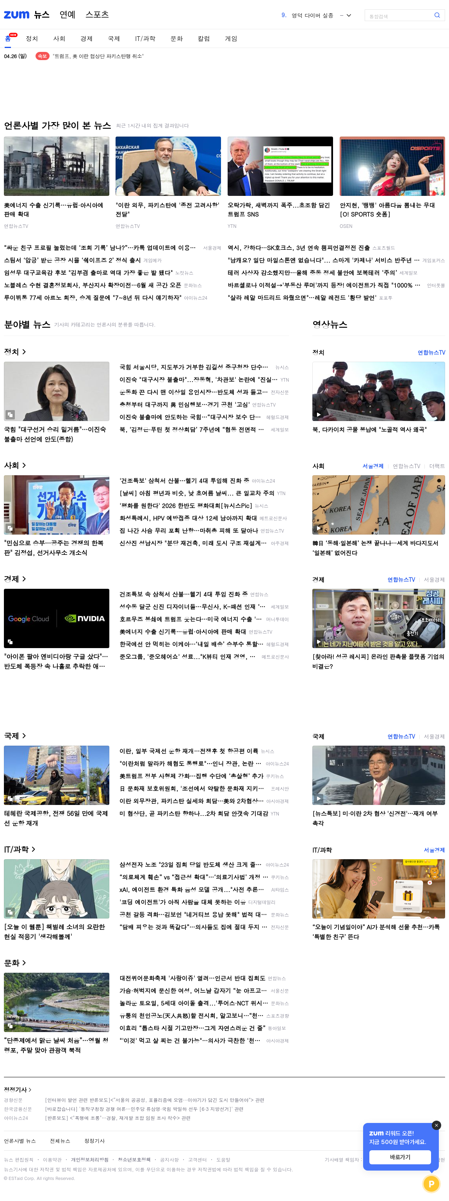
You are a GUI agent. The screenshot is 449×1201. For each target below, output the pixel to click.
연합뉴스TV (16, 225)
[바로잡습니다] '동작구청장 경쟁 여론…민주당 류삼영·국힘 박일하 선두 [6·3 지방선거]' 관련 (144, 1108)
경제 (86, 38)
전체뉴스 (60, 1140)
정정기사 (15, 1090)
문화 (176, 38)
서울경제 (373, 466)
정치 (32, 38)
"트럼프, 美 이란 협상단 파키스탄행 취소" (98, 56)
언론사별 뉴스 (20, 1140)
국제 (114, 38)
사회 (59, 38)
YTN (232, 225)
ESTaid (16, 1178)
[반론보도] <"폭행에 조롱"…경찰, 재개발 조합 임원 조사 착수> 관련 (118, 1117)
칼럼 (204, 38)
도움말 (223, 1159)
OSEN (346, 225)
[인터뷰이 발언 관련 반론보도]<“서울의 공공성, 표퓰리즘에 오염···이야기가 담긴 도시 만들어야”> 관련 (155, 1099)
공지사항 (169, 1159)
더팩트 (437, 466)
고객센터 (197, 1159)
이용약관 (52, 1159)
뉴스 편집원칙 (19, 1159)
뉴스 (42, 15)
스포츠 (97, 15)
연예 (67, 15)
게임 (231, 38)
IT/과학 (145, 38)
